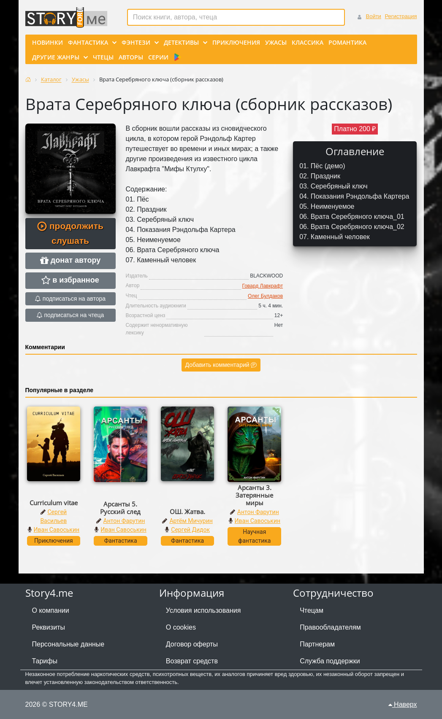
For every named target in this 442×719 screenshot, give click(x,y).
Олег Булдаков (265, 296)
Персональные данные (68, 644)
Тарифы (44, 661)
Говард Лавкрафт (262, 286)
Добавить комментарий (221, 364)
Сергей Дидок (190, 529)
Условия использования (203, 610)
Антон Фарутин (124, 520)
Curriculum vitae (54, 502)
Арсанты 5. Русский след (120, 508)
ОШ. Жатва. (187, 511)
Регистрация (401, 16)
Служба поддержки (330, 661)
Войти (373, 16)
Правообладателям (330, 627)
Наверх (402, 704)
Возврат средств (192, 661)
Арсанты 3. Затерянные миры (254, 495)
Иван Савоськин (57, 529)
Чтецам (311, 610)
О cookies (181, 627)
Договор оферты (192, 644)
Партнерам (317, 644)
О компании (50, 610)
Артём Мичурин (190, 520)
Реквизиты (48, 627)
